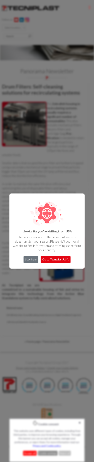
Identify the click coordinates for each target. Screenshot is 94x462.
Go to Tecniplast (55, 259)
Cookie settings (48, 453)
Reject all (65, 453)
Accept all (30, 453)
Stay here (30, 259)
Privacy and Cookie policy (47, 445)
